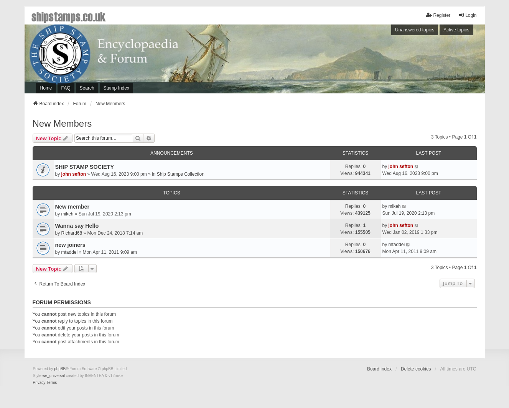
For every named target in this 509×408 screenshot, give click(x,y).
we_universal (54, 376)
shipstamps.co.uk (68, 16)
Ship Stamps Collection (180, 174)
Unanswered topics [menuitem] (414, 30)
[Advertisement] (379, 60)
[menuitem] (39, 382)
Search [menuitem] (87, 88)
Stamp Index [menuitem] (116, 88)
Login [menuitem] (467, 15)
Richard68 (71, 233)
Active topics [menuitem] (456, 30)
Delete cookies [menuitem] (416, 369)
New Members (62, 123)
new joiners (70, 245)
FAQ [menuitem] (66, 88)
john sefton (73, 174)
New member (72, 207)
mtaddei (69, 252)
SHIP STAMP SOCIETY (84, 167)
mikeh (67, 214)
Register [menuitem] (438, 15)
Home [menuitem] (46, 88)
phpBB (60, 369)
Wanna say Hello (77, 226)
